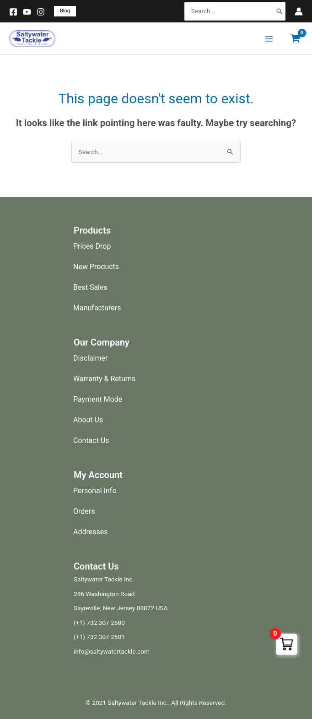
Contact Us (91, 440)
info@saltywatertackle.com (112, 651)
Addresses (90, 531)
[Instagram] (41, 12)
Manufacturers (97, 308)
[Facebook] (13, 12)
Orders (84, 511)
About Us (88, 419)
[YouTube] (27, 12)
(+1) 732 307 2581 (99, 636)
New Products (96, 266)
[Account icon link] (299, 11)
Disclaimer (90, 358)
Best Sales (90, 287)
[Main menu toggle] (269, 39)
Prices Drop (92, 246)
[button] (65, 11)
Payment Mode (97, 399)
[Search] (279, 11)
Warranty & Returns (104, 378)
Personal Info (95, 490)
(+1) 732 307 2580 (99, 622)
